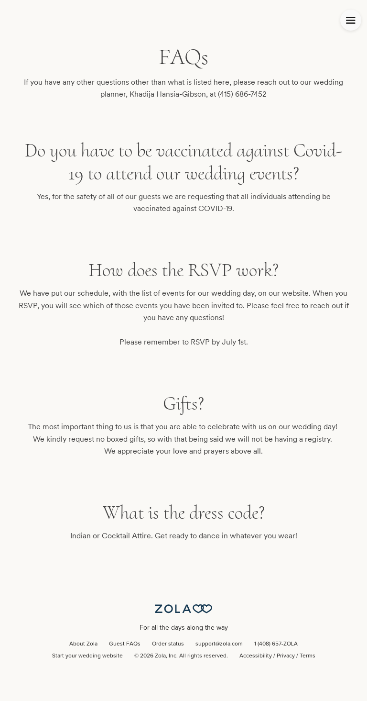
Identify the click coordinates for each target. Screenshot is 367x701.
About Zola (83, 644)
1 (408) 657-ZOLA (276, 644)
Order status (168, 644)
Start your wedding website (87, 656)
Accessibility (255, 656)
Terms (307, 656)
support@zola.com (219, 644)
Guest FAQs (124, 644)
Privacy (286, 656)
